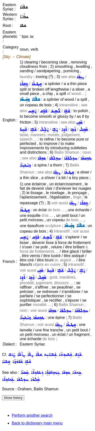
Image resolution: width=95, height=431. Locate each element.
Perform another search (32, 415)
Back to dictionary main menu (37, 423)
